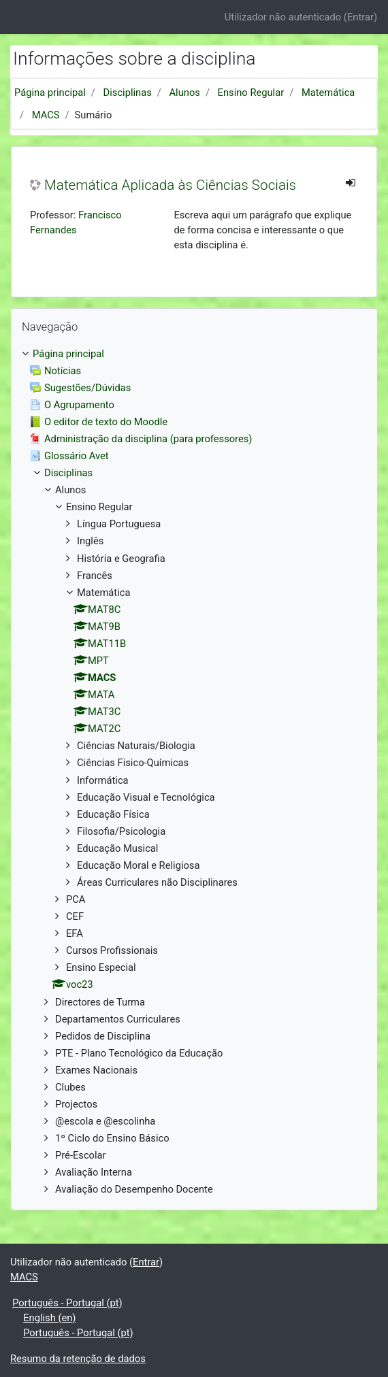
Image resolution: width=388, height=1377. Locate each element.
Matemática (328, 92)
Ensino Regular (251, 92)
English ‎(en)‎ (49, 1318)
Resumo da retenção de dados (78, 1359)
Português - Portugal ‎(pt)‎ (67, 1303)
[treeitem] (194, 353)
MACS (46, 115)
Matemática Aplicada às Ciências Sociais (170, 185)
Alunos (184, 92)
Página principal (50, 92)
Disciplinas (127, 92)
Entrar (360, 17)
